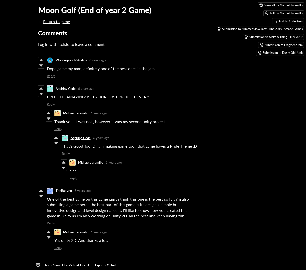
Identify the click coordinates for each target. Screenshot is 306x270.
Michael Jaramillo (75, 113)
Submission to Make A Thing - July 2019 (273, 37)
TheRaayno (64, 191)
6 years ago (97, 60)
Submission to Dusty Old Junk (280, 53)
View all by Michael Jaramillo (72, 265)
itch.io (46, 265)
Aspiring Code (66, 89)
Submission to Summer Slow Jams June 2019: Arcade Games (260, 29)
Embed (111, 265)
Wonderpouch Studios (71, 60)
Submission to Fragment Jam (281, 45)
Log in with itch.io (53, 44)
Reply (51, 76)
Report (99, 265)
